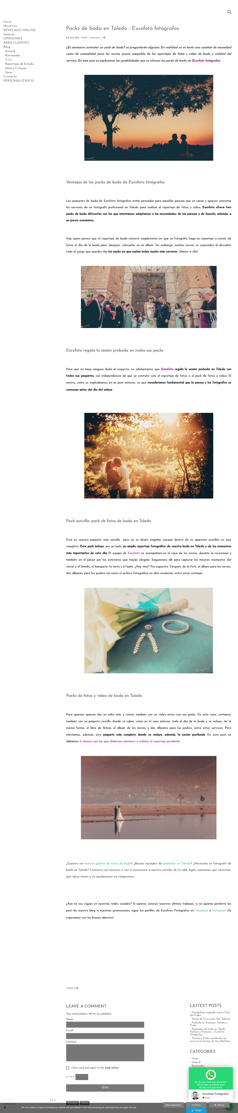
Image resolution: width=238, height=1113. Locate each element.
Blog (6, 47)
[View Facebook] (5, 1100)
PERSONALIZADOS (18, 80)
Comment (71, 1042)
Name (69, 1019)
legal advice (112, 1068)
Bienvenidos (12, 55)
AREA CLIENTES (16, 42)
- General (195, 1062)
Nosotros (10, 26)
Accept (196, 1110)
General (10, 51)
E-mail (69, 1030)
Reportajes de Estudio (19, 64)
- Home (194, 1059)
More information (173, 1105)
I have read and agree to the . (94, 1068)
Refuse (219, 1105)
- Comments (94, 38)
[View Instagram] (9, 1100)
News (8, 72)
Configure (196, 1105)
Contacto (10, 76)
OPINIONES (12, 38)
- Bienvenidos (197, 1066)
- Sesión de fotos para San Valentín (210, 1019)
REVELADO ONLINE (19, 30)
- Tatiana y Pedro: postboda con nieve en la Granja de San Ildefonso (210, 1040)
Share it (72, 988)
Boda (8, 59)
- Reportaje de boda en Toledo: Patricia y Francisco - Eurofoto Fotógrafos (208, 1032)
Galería (8, 34)
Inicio (7, 21)
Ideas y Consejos (15, 68)
